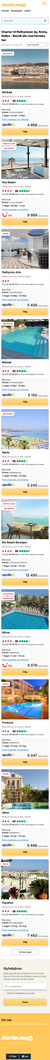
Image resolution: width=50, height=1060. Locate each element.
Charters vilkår (29, 993)
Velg (25, 131)
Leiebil (27, 11)
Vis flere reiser (25, 952)
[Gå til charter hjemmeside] (14, 4)
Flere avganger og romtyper (15, 119)
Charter (5, 11)
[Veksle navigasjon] (44, 3)
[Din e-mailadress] (25, 986)
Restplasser (16, 11)
